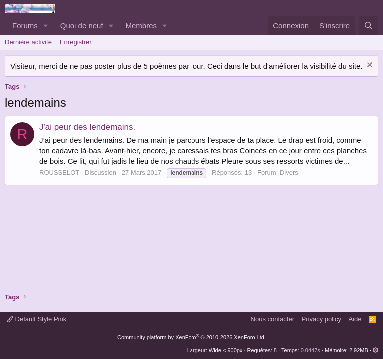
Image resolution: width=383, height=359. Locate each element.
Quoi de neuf (81, 25)
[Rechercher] (368, 25)
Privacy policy (321, 319)
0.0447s (310, 350)
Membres (141, 25)
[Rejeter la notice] (368, 66)
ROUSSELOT (59, 172)
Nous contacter (272, 319)
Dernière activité (28, 42)
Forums (25, 25)
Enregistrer (76, 42)
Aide (355, 319)
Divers (289, 172)
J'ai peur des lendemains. (87, 127)
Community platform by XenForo (191, 337)
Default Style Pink (36, 319)
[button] (46, 25)
